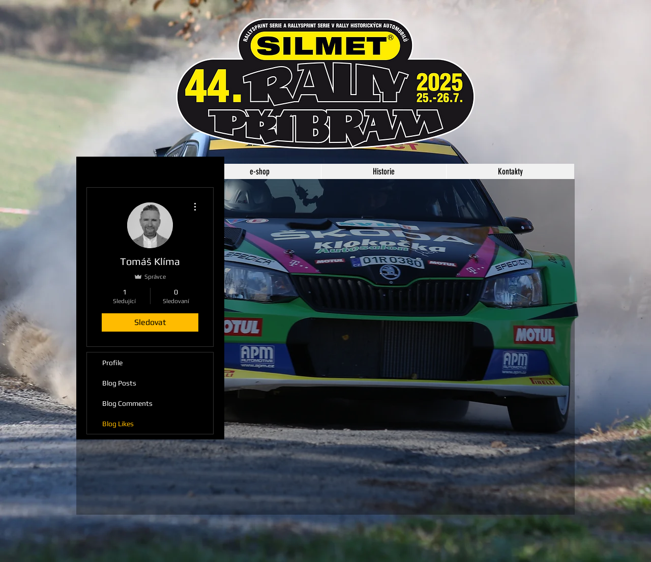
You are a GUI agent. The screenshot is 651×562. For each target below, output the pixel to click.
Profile (112, 363)
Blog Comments (127, 403)
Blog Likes (118, 424)
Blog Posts (119, 383)
